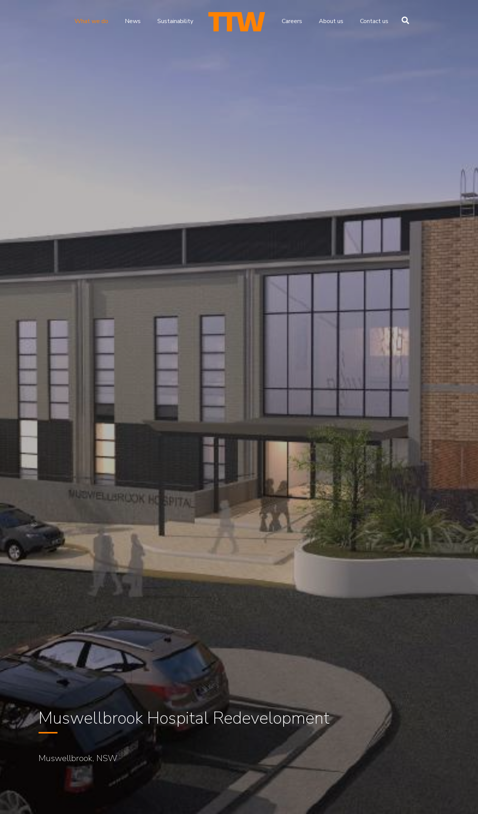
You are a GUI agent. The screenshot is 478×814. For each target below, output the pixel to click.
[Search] (403, 20)
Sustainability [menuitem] (175, 21)
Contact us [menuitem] (374, 21)
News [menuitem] (133, 21)
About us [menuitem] (331, 21)
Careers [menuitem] (292, 21)
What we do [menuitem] (91, 21)
